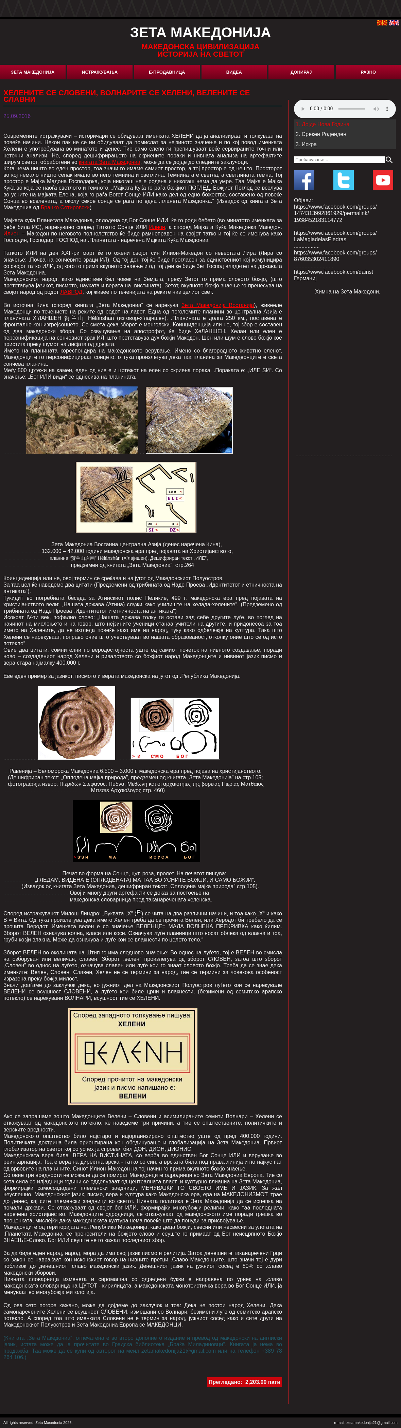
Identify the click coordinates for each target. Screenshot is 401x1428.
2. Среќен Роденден (321, 134)
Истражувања (100, 72)
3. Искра (306, 144)
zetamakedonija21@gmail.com (372, 1423)
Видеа (234, 72)
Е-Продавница (167, 72)
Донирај (301, 72)
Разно (368, 72)
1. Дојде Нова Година (322, 124)
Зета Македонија (32, 72)
